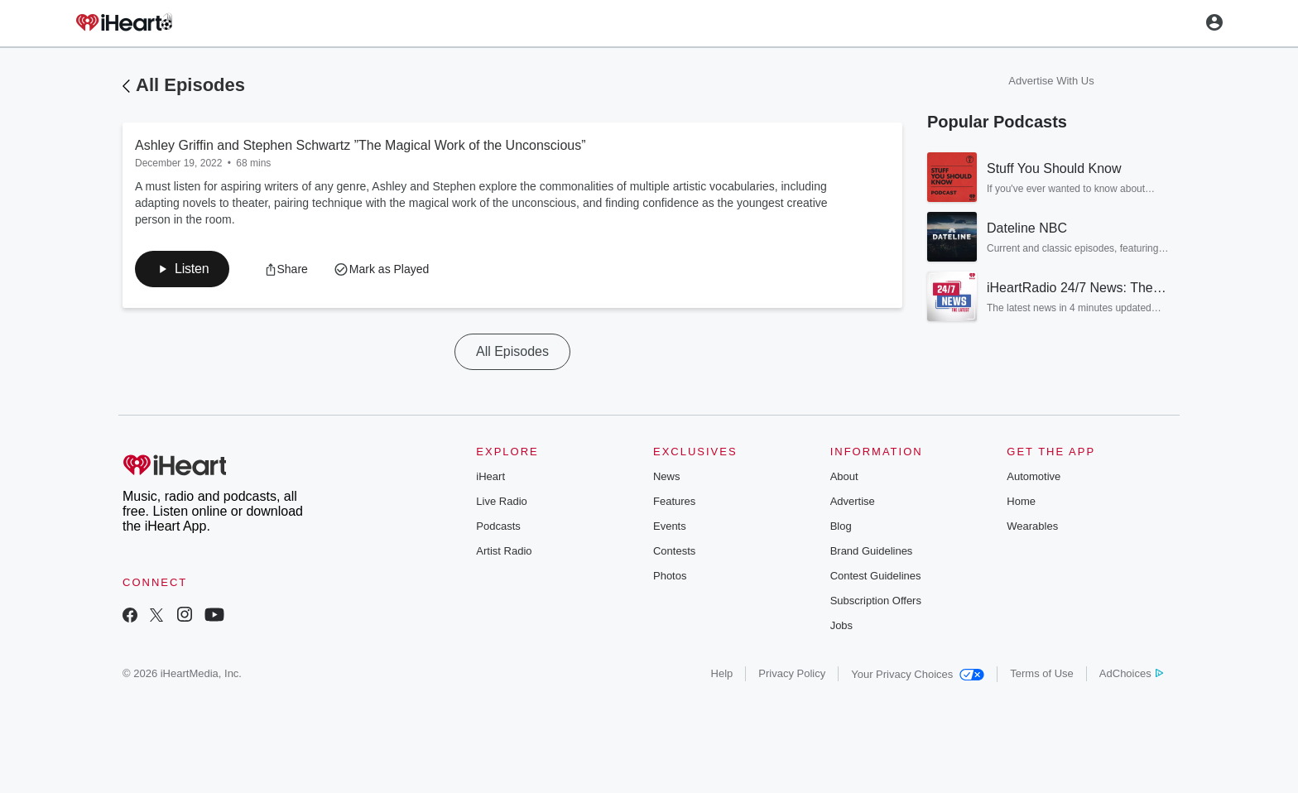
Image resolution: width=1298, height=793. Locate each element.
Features (674, 501)
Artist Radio (503, 551)
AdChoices (1131, 673)
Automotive (1033, 476)
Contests (674, 551)
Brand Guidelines (871, 551)
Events (669, 526)
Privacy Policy (791, 673)
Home (1021, 501)
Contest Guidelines (875, 576)
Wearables (1032, 526)
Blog (841, 526)
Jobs (841, 625)
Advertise (852, 501)
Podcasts (498, 526)
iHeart (490, 476)
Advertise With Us (1051, 80)
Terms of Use (1042, 673)
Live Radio (501, 501)
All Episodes (190, 84)
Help (722, 673)
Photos (669, 576)
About (844, 476)
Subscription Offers (875, 600)
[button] (182, 269)
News (666, 476)
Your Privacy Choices (917, 674)
